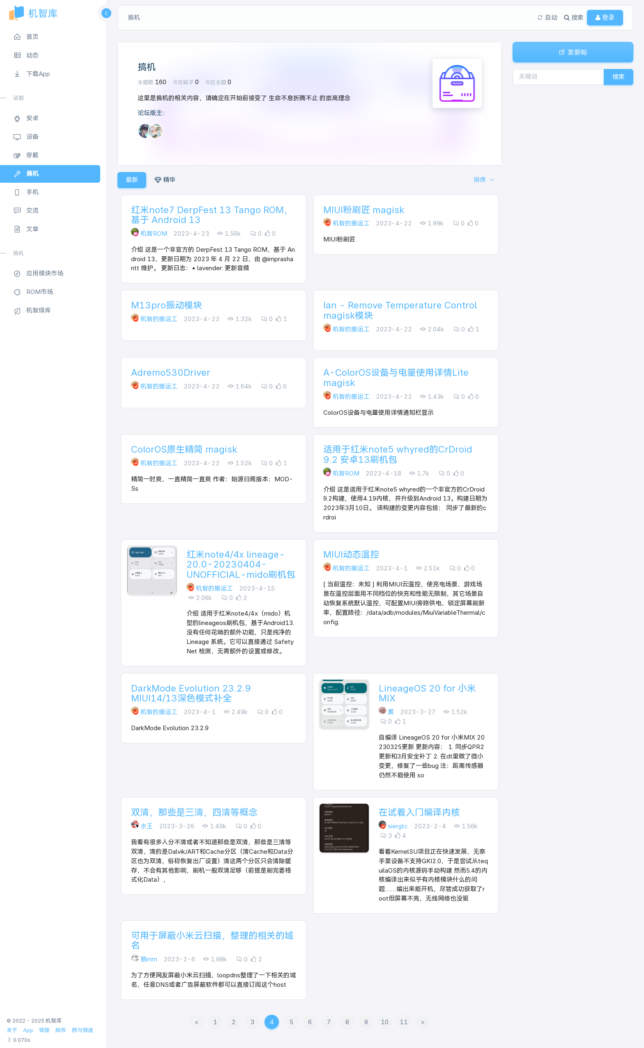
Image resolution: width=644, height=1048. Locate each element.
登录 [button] (605, 17)
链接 (44, 1030)
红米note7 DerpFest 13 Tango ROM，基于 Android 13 (212, 215)
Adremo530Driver (170, 372)
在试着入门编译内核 (419, 812)
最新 (132, 180)
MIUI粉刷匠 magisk (363, 210)
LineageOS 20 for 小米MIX (427, 693)
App (28, 1030)
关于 (12, 1030)
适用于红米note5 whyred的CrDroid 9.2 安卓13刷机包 (397, 454)
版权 (60, 1030)
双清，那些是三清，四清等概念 (194, 812)
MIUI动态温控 (351, 554)
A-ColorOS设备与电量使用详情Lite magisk (396, 377)
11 (404, 1022)
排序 (481, 180)
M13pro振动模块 (166, 305)
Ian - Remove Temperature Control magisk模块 (400, 310)
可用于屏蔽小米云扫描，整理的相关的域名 (212, 940)
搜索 (618, 76)
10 (385, 1022)
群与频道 (82, 1030)
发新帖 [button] (573, 52)
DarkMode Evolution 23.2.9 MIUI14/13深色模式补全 (191, 693)
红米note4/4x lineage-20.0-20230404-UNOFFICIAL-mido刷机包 (240, 564)
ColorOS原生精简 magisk (184, 449)
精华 (164, 180)
